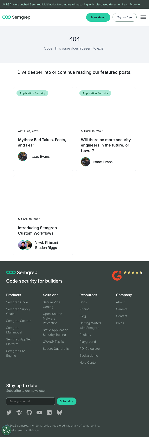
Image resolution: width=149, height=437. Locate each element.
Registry (85, 335)
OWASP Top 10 (53, 342)
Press (120, 323)
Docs (83, 302)
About (120, 302)
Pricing (85, 309)
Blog (83, 316)
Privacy (34, 430)
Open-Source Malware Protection (52, 318)
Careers (121, 309)
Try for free (124, 17)
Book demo (98, 17)
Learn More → (131, 4)
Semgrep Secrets (18, 321)
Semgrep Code (17, 302)
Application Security (32, 93)
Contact (121, 316)
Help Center (88, 362)
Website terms (15, 430)
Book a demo (89, 355)
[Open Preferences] (6, 430)
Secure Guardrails (56, 348)
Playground (88, 342)
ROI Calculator (90, 348)
